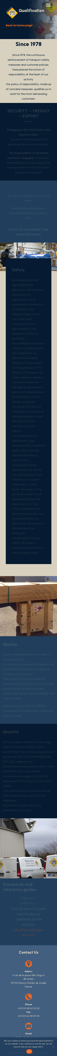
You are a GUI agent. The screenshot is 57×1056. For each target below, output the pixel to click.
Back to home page (19, 25)
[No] (53, 1046)
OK (29, 1051)
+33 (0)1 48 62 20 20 (28, 1008)
